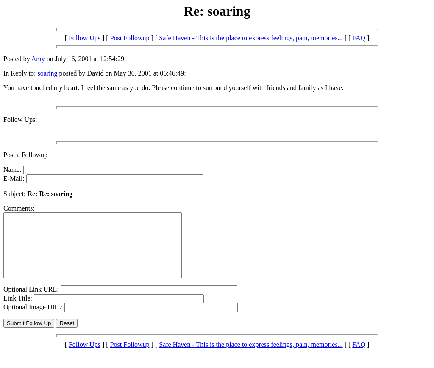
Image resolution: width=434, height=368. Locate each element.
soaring (47, 73)
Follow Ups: (20, 119)
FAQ (358, 38)
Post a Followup (25, 154)
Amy (38, 58)
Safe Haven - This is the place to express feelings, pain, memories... (250, 38)
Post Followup (130, 38)
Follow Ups (84, 38)
